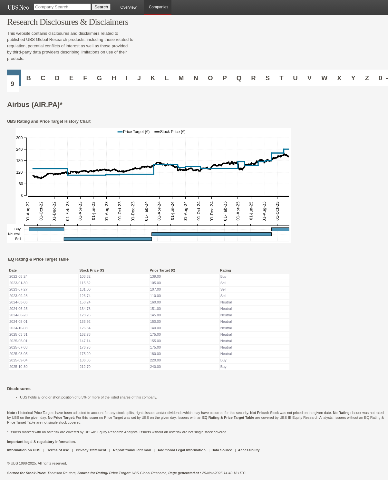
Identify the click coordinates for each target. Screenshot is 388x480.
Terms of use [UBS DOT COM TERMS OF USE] (58, 450)
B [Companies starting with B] (28, 78)
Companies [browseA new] (159, 7)
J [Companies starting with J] (139, 78)
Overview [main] (129, 7)
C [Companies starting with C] (43, 78)
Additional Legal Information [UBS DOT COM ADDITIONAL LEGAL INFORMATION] (182, 450)
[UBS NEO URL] (18, 7)
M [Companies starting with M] (181, 78)
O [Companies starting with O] (210, 78)
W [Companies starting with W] (324, 78)
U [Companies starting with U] (295, 78)
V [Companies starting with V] (309, 78)
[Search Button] (101, 7)
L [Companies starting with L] (167, 78)
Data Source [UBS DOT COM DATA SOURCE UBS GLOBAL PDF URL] (221, 450)
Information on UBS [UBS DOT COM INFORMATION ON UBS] (24, 450)
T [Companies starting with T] (281, 78)
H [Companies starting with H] (114, 78)
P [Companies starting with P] (224, 78)
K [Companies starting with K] (152, 78)
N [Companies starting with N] (195, 78)
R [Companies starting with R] (253, 78)
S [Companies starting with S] (268, 78)
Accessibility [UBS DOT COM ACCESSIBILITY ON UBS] (248, 450)
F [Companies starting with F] (85, 78)
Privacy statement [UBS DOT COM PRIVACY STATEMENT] (91, 450)
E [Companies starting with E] (71, 78)
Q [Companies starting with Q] (239, 78)
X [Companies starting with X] (339, 78)
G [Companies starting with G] (99, 78)
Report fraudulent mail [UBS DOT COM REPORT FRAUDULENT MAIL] (132, 450)
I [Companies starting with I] (127, 78)
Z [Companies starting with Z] (367, 78)
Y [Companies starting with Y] (353, 78)
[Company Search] (62, 7)
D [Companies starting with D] (57, 78)
